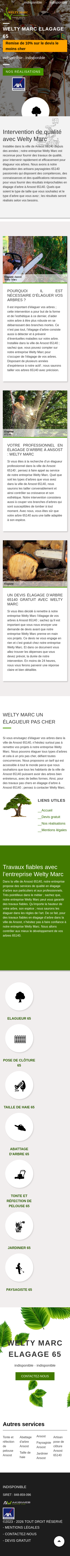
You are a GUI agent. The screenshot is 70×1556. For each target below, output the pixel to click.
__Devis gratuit (49, 817)
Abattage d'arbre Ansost (26, 1442)
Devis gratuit (18, 1540)
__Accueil (45, 810)
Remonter (59, 1541)
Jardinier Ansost (42, 1456)
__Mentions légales (52, 830)
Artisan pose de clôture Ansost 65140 (58, 1446)
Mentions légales (22, 1527)
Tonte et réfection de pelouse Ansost (8, 1446)
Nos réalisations (23, 71)
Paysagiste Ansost (43, 1445)
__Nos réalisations (52, 823)
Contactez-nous (35, 1376)
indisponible (33, 2)
